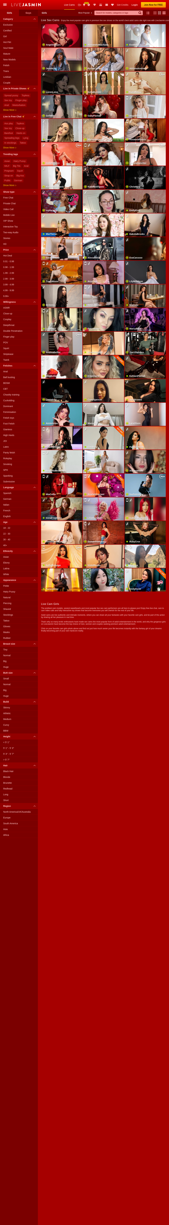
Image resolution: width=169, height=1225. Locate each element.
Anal (6, 105)
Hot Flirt (7, 42)
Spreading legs (11, 138)
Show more (9, 110)
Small (6, 678)
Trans (6, 71)
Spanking (8, 475)
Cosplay (7, 319)
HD (4, 244)
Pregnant (9, 170)
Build (20, 701)
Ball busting (9, 377)
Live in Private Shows (20, 89)
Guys (28, 13)
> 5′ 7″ (6, 759)
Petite (6, 586)
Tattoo (23, 142)
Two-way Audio (10, 232)
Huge (6, 667)
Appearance (20, 580)
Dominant (8, 406)
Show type (20, 192)
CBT (5, 389)
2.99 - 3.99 (8, 278)
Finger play (21, 100)
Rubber (7, 638)
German (18, 180)
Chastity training (11, 394)
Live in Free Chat (20, 117)
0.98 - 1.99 (8, 267)
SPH (5, 470)
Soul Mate (8, 48)
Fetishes (20, 365)
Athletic (7, 713)
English (7, 516)
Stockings (8, 615)
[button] (154, 12)
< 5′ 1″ (6, 742)
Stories (6, 238)
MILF (7, 166)
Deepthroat (8, 325)
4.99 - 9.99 (8, 290)
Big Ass (20, 175)
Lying (25, 138)
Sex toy (8, 100)
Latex (6, 447)
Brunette (7, 783)
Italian (6, 504)
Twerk (6, 360)
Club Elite (94, 5)
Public (7, 180)
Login (135, 5)
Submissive (9, 481)
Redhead (7, 788)
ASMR (6, 307)
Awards (84, 5)
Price (20, 250)
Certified (7, 30)
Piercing (7, 603)
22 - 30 (6, 533)
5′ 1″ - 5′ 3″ (8, 748)
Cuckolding (8, 400)
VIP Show (8, 221)
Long (5, 794)
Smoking (7, 464)
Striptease (8, 354)
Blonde (6, 777)
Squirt (20, 170)
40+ (5, 545)
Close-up (19, 128)
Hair (20, 765)
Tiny (5, 649)
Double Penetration (13, 331)
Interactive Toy (10, 226)
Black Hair (8, 771)
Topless (25, 95)
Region (20, 806)
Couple (6, 82)
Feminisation (9, 412)
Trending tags (20, 154)
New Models (79, 5)
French (6, 510)
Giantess (7, 429)
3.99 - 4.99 (8, 284)
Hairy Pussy (20, 161)
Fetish (6, 65)
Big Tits (16, 166)
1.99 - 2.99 (8, 273)
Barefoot (8, 133)
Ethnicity (20, 551)
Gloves (6, 626)
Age (20, 522)
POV (5, 342)
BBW (5, 730)
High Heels (8, 435)
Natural (6, 597)
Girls (9, 13)
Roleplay (7, 458)
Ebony (6, 562)
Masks (6, 632)
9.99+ (6, 296)
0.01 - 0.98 (8, 261)
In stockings (10, 142)
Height (20, 736)
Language (20, 487)
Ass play (8, 123)
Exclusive (8, 24)
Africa (6, 835)
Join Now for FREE (153, 5)
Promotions (88, 5)
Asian (7, 161)
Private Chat (9, 203)
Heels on (20, 133)
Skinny (6, 707)
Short (6, 800)
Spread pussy (11, 95)
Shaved (7, 609)
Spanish (7, 493)
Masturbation (18, 105)
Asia (5, 829)
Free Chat (8, 197)
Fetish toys (8, 418)
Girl (5, 36)
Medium (7, 719)
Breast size (20, 644)
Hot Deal (7, 255)
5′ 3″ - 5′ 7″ (8, 754)
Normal (6, 655)
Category (20, 19)
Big (4, 661)
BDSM (6, 383)
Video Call (8, 209)
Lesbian (7, 77)
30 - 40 (6, 539)
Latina (6, 568)
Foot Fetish (8, 423)
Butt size (20, 672)
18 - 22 (6, 528)
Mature (6, 53)
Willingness (20, 302)
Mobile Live (9, 215)
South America (10, 823)
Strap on (8, 175)
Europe (6, 817)
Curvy (6, 725)
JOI (5, 441)
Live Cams (69, 5)
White (6, 574)
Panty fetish (9, 452)
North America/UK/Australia (17, 812)
